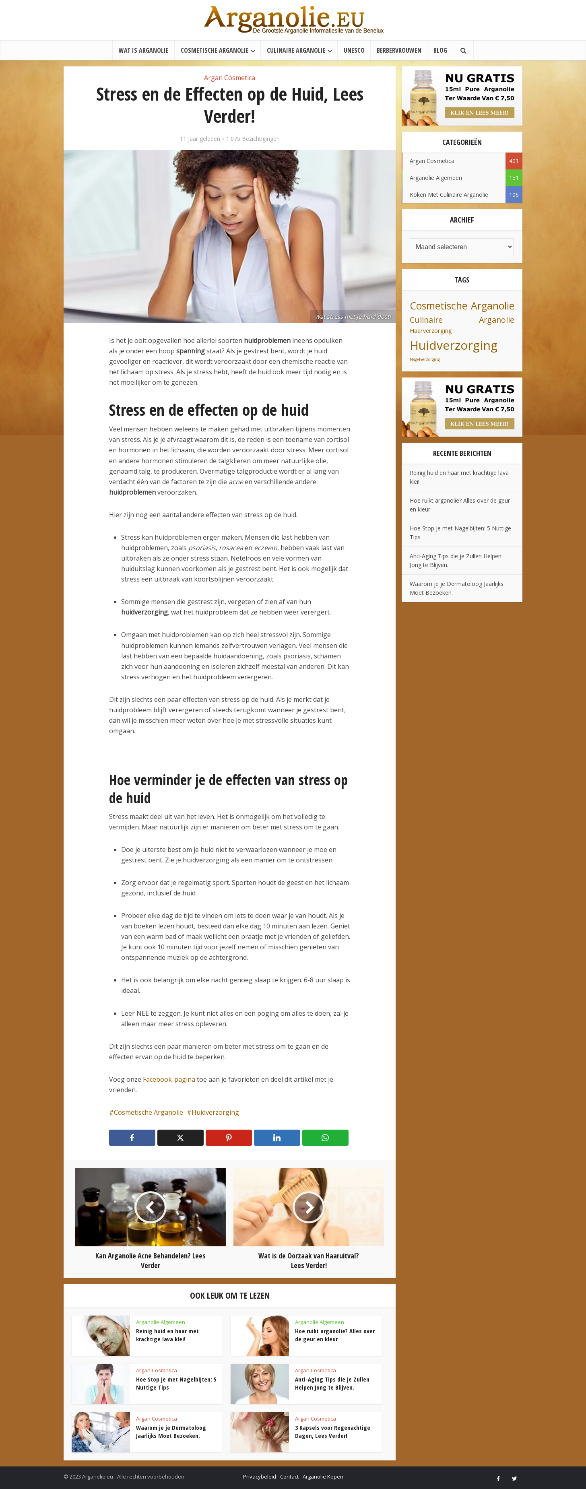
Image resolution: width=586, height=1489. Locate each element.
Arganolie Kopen (323, 1476)
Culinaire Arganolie (296, 50)
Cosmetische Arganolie (215, 50)
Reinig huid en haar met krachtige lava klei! (167, 1335)
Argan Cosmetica (229, 77)
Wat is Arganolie (144, 50)
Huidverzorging (215, 1112)
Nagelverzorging (425, 359)
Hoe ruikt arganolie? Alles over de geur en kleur (335, 1335)
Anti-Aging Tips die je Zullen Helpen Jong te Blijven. (332, 1383)
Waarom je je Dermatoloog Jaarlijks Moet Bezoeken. (171, 1431)
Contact (289, 1476)
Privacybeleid (259, 1476)
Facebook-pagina (169, 1079)
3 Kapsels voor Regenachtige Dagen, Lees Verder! (332, 1431)
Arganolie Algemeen (160, 1322)
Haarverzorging (431, 330)
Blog (440, 50)
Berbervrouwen (399, 50)
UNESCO (354, 50)
